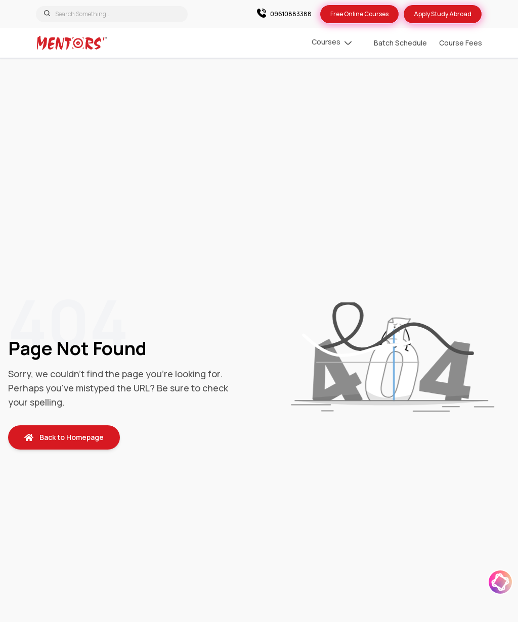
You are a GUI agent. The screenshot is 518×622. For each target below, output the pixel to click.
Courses (332, 43)
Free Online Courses (359, 14)
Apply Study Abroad (442, 14)
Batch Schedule (400, 43)
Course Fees (460, 43)
